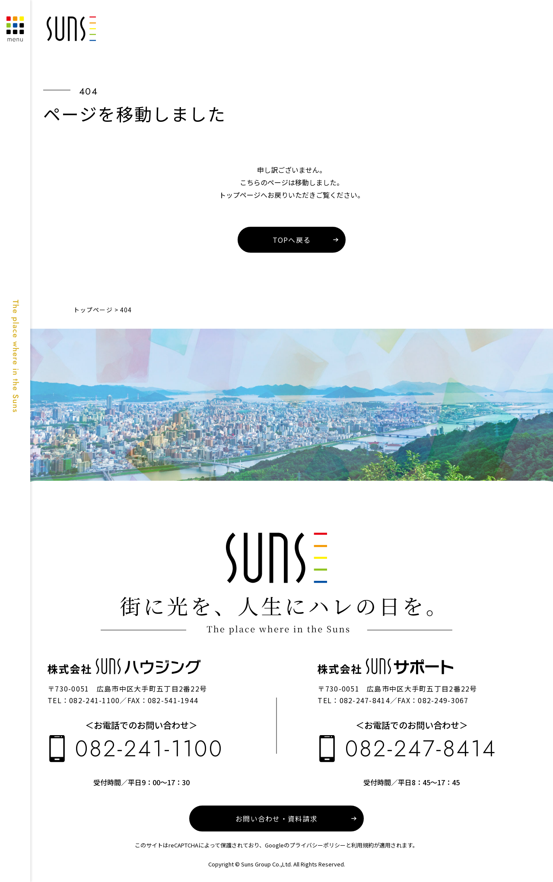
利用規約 (362, 845)
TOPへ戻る (292, 240)
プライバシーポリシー (317, 845)
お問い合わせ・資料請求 (276, 818)
